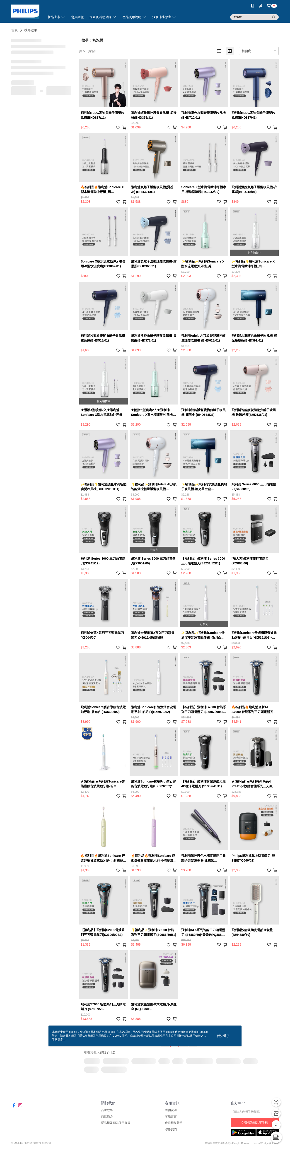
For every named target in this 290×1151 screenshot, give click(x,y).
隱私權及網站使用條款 (115, 1123)
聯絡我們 (171, 1129)
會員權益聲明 (174, 1123)
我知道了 (223, 1036)
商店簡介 (107, 1116)
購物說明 (171, 1110)
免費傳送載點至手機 (254, 1122)
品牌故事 (107, 1110)
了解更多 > (58, 1039)
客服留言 (171, 1116)
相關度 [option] (246, 51)
